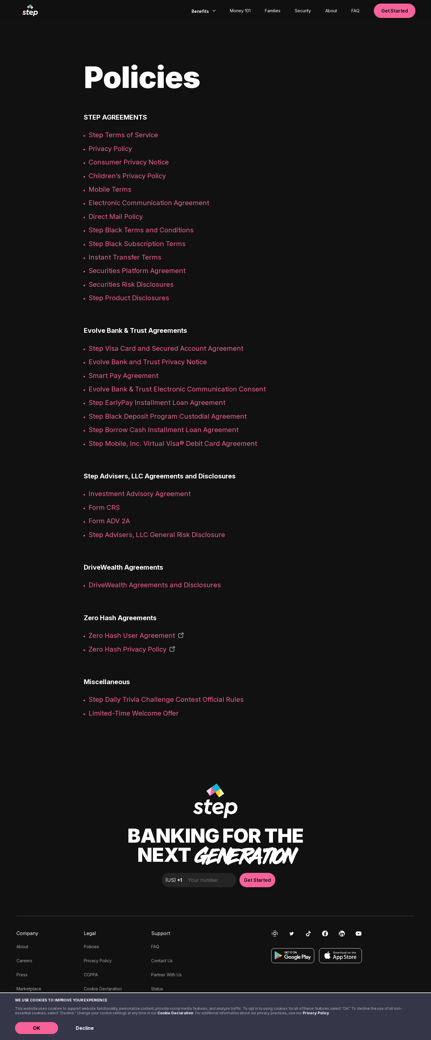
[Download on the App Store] (340, 955)
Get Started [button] (394, 11)
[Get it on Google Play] (292, 955)
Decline (85, 1028)
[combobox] (203, 11)
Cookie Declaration (175, 1013)
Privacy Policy (316, 1013)
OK (36, 1028)
